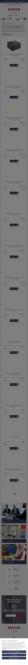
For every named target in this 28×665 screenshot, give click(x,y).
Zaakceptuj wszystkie (14, 658)
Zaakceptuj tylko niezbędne (14, 651)
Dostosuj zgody (14, 654)
